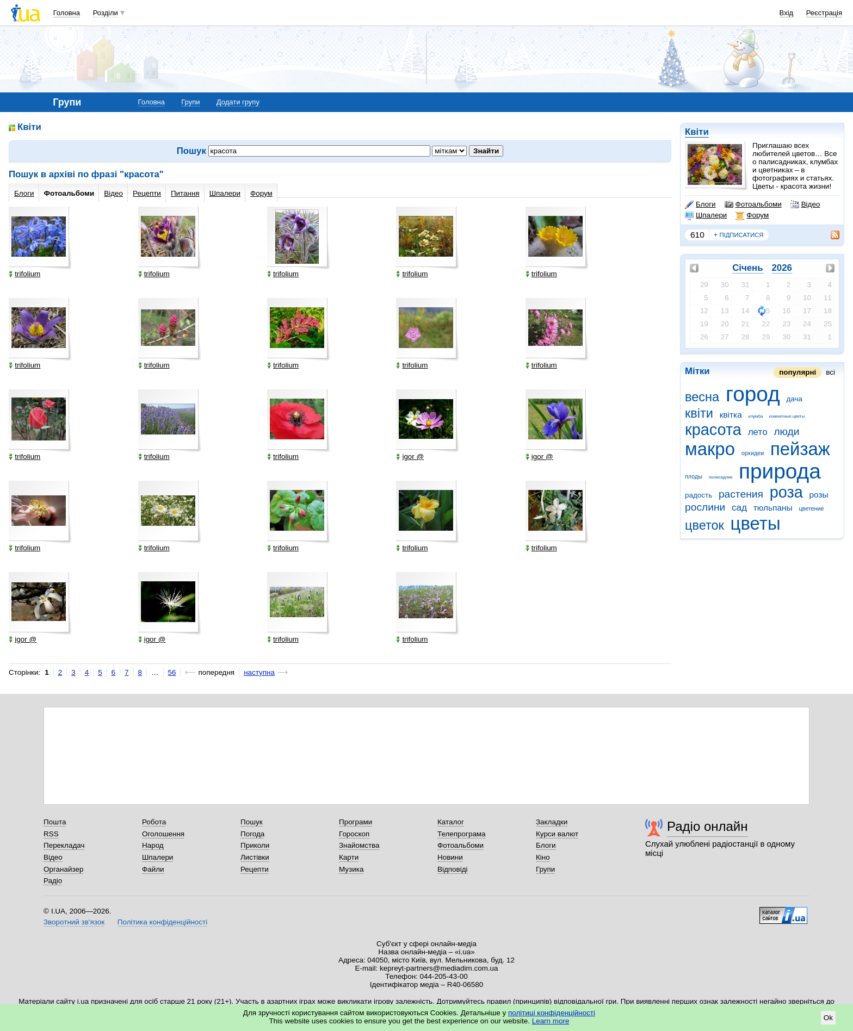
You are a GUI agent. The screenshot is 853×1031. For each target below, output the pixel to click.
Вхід (787, 13)
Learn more (551, 1021)
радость (698, 495)
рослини (705, 507)
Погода (252, 834)
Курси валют (557, 834)
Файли (153, 869)
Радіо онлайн (707, 826)
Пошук (251, 822)
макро (710, 449)
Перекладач (64, 845)
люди (786, 431)
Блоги (700, 204)
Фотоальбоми (753, 204)
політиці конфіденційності (551, 1013)
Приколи (254, 845)
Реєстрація (824, 13)
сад (739, 507)
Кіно (543, 857)
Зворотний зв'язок (74, 922)
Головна (66, 13)
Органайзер (63, 869)
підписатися (739, 234)
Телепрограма (461, 834)
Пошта (55, 822)
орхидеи (752, 453)
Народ (153, 845)
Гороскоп (354, 834)
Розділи (105, 13)
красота (713, 429)
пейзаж (800, 449)
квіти (699, 413)
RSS (51, 834)
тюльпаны (773, 507)
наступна (259, 672)
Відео (805, 204)
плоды (693, 476)
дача (795, 399)
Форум (752, 215)
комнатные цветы (787, 416)
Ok (828, 1018)
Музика (351, 869)
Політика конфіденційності (162, 922)
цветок (704, 525)
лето (758, 432)
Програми (355, 822)
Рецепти (147, 193)
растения (741, 494)
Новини (450, 857)
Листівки (254, 857)
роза (786, 492)
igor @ (410, 456)
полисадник (721, 477)
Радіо (53, 881)
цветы (756, 523)
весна (702, 397)
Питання (185, 193)
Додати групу (238, 102)
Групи (190, 102)
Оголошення (163, 834)
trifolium (24, 274)
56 (172, 672)
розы (818, 494)
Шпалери (706, 215)
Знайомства (359, 845)
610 (697, 234)
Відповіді (452, 869)
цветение (811, 508)
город (753, 394)
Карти (348, 857)
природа (780, 471)
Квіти (697, 132)
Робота (154, 822)
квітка (731, 414)
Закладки (551, 822)
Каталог (450, 822)
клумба (756, 416)
